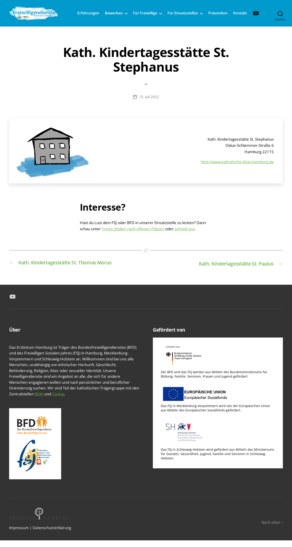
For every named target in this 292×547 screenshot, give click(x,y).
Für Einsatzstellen (195, 12)
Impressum (19, 534)
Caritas (58, 400)
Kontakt (252, 12)
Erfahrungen (101, 12)
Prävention (230, 12)
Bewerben (126, 12)
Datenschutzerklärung (52, 534)
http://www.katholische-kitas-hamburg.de (237, 168)
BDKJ (39, 400)
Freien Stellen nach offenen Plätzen (133, 235)
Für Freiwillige (158, 12)
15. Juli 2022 (149, 103)
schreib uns (185, 235)
